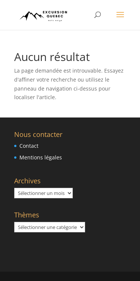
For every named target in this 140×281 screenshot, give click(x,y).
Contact (28, 145)
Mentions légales (40, 157)
